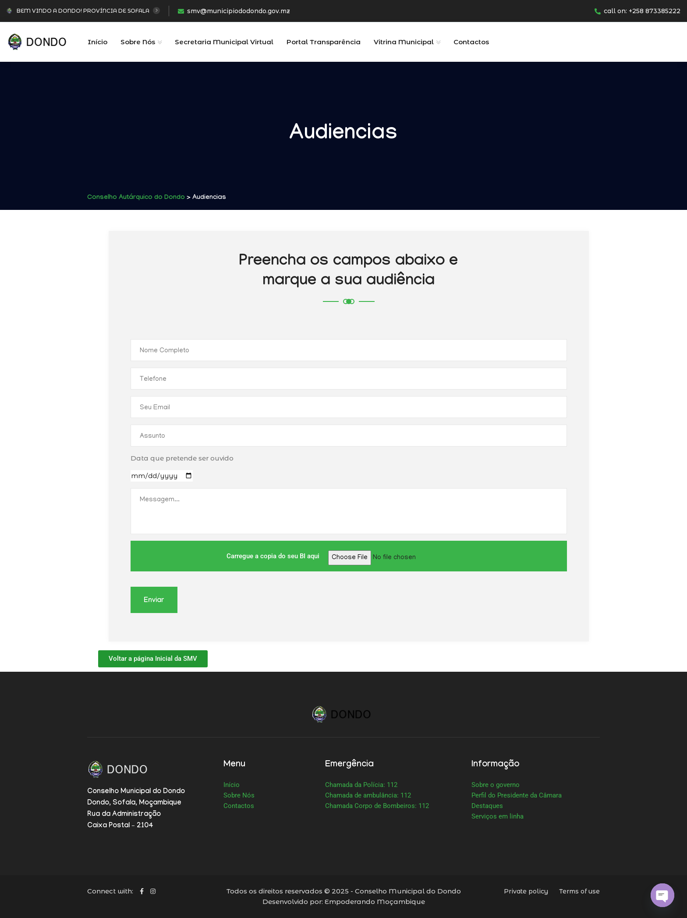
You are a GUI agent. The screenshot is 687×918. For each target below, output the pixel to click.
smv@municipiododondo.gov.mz (234, 11)
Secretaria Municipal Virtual (224, 42)
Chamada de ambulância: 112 (368, 795)
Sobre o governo (495, 785)
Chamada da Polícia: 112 (361, 785)
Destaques (487, 806)
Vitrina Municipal (404, 42)
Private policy (526, 891)
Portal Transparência (324, 42)
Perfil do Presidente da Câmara (516, 795)
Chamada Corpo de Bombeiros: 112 (377, 806)
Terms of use (579, 891)
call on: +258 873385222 (637, 11)
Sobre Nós (137, 42)
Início (97, 42)
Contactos (471, 42)
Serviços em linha (497, 816)
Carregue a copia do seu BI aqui (349, 556)
